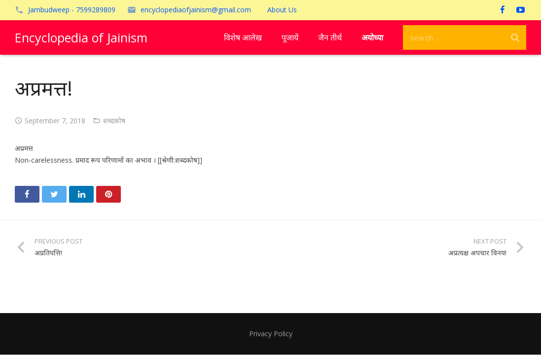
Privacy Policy (270, 333)
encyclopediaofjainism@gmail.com (196, 9)
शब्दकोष (114, 120)
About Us (282, 9)
